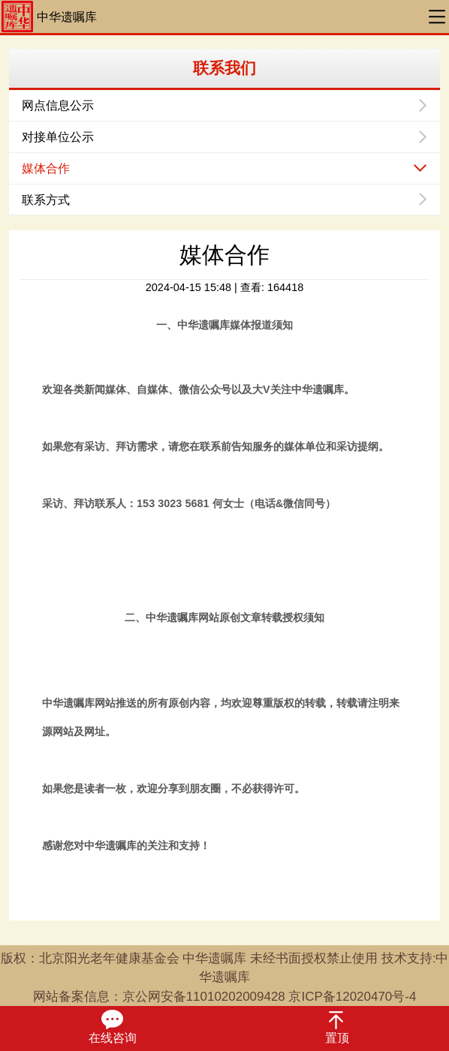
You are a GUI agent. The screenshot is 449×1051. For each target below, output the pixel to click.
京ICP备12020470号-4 (352, 996)
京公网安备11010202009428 (203, 996)
